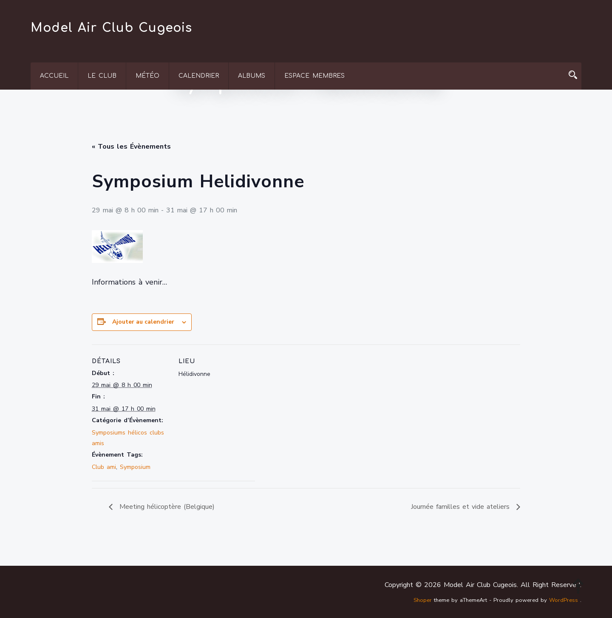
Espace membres (314, 76)
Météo (147, 76)
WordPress (563, 600)
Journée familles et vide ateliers (461, 506)
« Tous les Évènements (131, 146)
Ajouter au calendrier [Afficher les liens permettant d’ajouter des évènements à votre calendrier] (143, 322)
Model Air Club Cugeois (111, 28)
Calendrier (198, 76)
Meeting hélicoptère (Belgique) (166, 506)
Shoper (423, 600)
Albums (251, 76)
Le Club (102, 76)
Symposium (135, 467)
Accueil (54, 76)
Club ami (104, 467)
